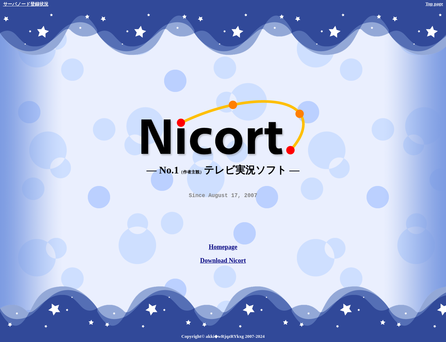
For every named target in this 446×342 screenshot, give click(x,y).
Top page (434, 3)
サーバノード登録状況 (25, 4)
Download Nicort (223, 261)
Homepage (223, 248)
